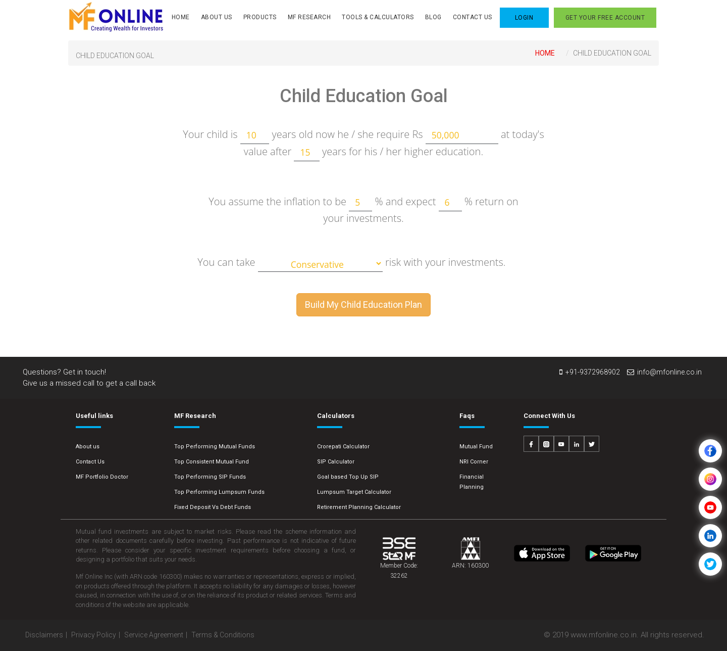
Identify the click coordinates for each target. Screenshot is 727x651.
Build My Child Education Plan (363, 304)
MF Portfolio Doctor (102, 477)
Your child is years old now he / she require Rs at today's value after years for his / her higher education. (363, 144)
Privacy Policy (93, 635)
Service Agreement (153, 635)
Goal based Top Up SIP (348, 477)
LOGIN (524, 17)
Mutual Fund (476, 446)
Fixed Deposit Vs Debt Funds (212, 507)
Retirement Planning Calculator (359, 507)
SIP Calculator (335, 461)
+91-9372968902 (589, 372)
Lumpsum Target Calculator (354, 492)
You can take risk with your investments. (351, 263)
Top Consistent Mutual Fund (211, 461)
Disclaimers (44, 635)
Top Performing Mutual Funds (214, 446)
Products (260, 17)
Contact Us (472, 17)
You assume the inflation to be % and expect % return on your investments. (363, 209)
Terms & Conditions (222, 635)
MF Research (309, 17)
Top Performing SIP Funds (210, 477)
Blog (433, 17)
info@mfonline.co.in (664, 372)
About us (87, 446)
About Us (216, 17)
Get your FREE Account (605, 17)
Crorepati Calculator (343, 446)
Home (181, 17)
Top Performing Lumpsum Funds (219, 492)
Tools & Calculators (378, 17)
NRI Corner (473, 461)
